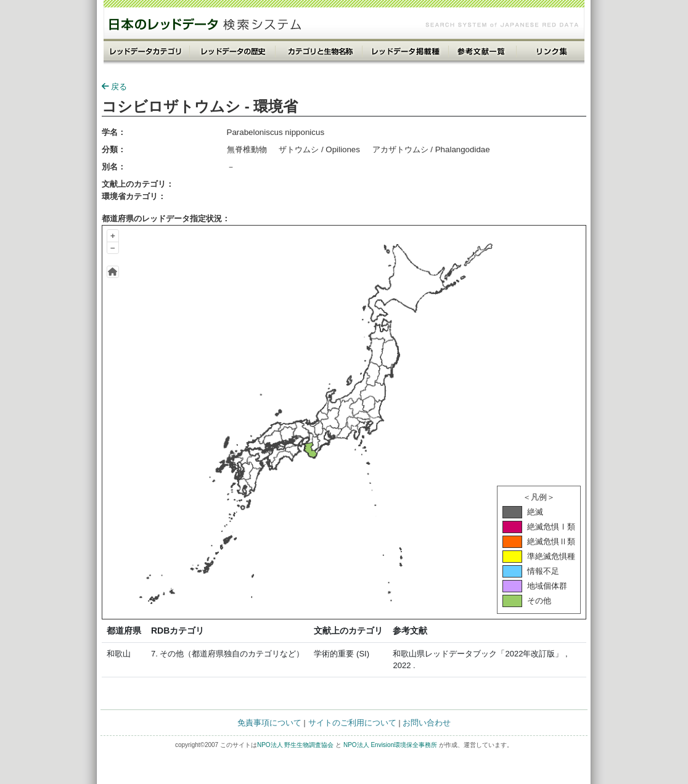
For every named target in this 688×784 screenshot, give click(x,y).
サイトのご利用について (352, 722)
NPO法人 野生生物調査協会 (295, 744)
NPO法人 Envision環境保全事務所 (390, 744)
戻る (114, 86)
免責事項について (269, 722)
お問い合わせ (427, 722)
